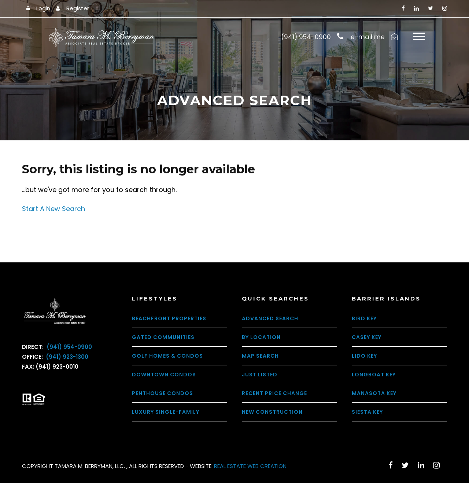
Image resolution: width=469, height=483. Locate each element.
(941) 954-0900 (68, 347)
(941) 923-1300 (66, 357)
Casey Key (366, 337)
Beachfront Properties (169, 318)
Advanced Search (270, 318)
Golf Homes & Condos (167, 356)
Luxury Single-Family (165, 412)
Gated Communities (163, 337)
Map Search (260, 356)
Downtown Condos (164, 374)
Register (77, 8)
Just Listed (259, 374)
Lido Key (364, 356)
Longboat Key (374, 374)
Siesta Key (367, 412)
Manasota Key (374, 393)
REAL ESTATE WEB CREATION (250, 466)
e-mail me (368, 37)
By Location (261, 337)
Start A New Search (53, 208)
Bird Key (364, 318)
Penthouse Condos (162, 393)
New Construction (272, 412)
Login (43, 8)
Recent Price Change (274, 393)
